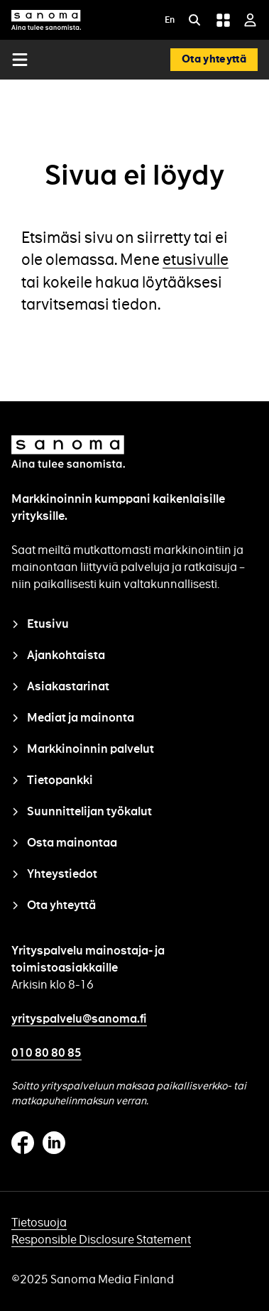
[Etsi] (194, 19)
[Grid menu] (222, 19)
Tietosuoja (39, 1222)
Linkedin (54, 1142)
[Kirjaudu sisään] (250, 19)
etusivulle (196, 259)
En (170, 20)
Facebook (22, 1142)
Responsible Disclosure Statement (101, 1239)
